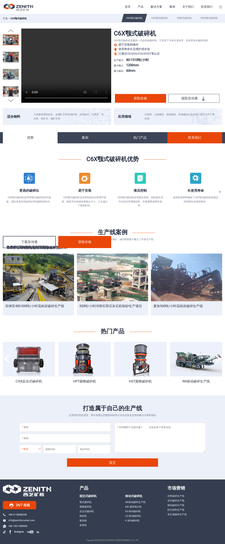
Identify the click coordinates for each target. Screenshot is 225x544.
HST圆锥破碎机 (140, 381)
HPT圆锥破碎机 (84, 381)
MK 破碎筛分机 (133, 506)
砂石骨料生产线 (175, 509)
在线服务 (215, 214)
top (215, 240)
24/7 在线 (19, 505)
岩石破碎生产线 (175, 500)
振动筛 (83, 520)
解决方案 (156, 6)
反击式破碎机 (87, 511)
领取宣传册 (193, 98)
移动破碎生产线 (175, 505)
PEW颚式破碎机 (209, 18)
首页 (128, 6)
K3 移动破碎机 (133, 511)
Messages (215, 227)
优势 (30, 138)
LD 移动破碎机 (133, 515)
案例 (172, 6)
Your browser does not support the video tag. (66, 66)
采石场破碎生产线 (177, 514)
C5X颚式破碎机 (159, 18)
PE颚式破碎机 (184, 18)
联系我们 (206, 6)
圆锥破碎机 (86, 506)
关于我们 (188, 6)
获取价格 (140, 98)
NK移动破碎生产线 (196, 381)
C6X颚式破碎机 (134, 18)
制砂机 (83, 515)
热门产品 (140, 138)
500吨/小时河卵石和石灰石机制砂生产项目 (110, 306)
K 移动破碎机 (132, 520)
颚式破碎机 (86, 502)
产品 (140, 6)
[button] (11, 100)
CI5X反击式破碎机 (29, 381)
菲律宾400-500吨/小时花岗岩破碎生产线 (34, 306)
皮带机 (83, 525)
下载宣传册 (29, 242)
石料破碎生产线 (175, 495)
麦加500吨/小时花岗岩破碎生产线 (178, 306)
